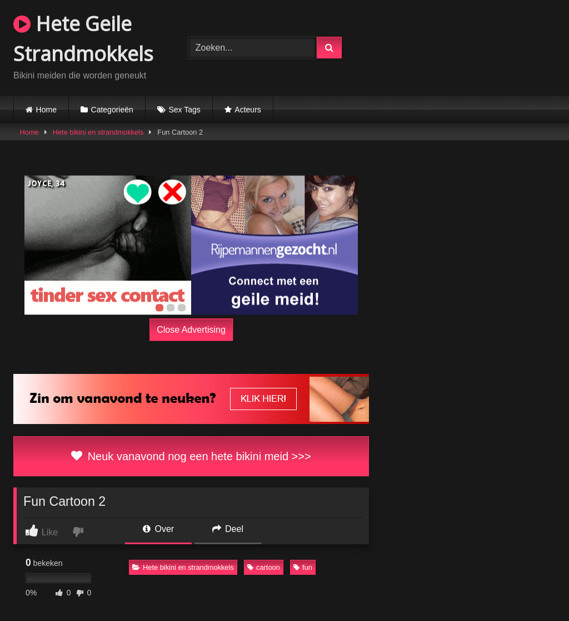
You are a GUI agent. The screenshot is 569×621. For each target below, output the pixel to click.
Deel (227, 529)
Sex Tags (184, 109)
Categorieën (112, 109)
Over (158, 529)
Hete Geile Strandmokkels (83, 38)
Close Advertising (191, 329)
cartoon (263, 567)
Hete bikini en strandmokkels (98, 132)
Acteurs (247, 109)
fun (302, 567)
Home (46, 109)
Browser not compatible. (464, 46)
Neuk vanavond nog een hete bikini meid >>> (191, 456)
